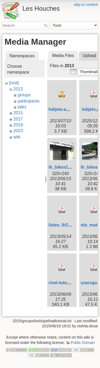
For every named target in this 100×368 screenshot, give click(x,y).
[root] (14, 83)
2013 (18, 89)
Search (46, 25)
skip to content (86, 4)
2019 (18, 125)
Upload (89, 55)
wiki (17, 137)
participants (28, 101)
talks (22, 107)
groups (24, 95)
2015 (18, 113)
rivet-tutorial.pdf (65, 282)
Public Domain (83, 346)
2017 (18, 119)
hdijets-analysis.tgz (68, 109)
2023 (18, 130)
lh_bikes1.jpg (62, 167)
